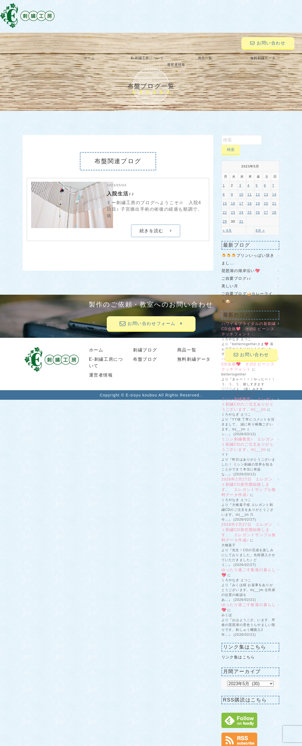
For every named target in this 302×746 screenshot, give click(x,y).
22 (225, 206)
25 (249, 206)
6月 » (260, 224)
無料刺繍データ (224, 58)
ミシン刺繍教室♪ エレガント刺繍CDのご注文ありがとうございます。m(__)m (247, 397)
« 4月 (227, 224)
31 (241, 215)
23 (233, 206)
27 (266, 206)
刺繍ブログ (145, 343)
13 (266, 188)
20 (266, 197)
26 (258, 206)
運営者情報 (272, 58)
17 (241, 197)
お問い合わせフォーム (151, 317)
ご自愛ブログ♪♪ (236, 272)
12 (258, 188)
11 (249, 188)
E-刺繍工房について (128, 58)
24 (241, 206)
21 (274, 197)
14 (274, 188)
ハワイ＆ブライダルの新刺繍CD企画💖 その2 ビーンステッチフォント (248, 322)
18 (249, 197)
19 (258, 197)
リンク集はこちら (238, 650)
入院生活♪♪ (120, 187)
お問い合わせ (267, 43)
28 (274, 206)
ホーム (80, 58)
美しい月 (229, 279)
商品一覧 (176, 58)
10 (241, 188)
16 (233, 197)
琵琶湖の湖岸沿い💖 (240, 264)
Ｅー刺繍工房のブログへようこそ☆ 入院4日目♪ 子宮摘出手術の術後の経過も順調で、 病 (154, 202)
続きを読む (156, 224)
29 (225, 215)
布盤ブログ (145, 352)
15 (225, 197)
